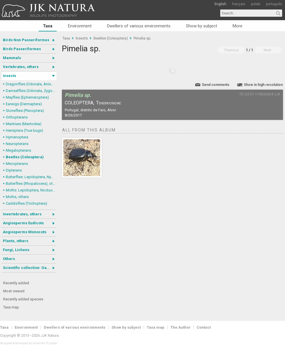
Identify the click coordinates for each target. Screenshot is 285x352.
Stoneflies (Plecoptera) (25, 110)
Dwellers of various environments (138, 26)
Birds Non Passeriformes (26, 40)
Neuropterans (17, 144)
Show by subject (201, 26)
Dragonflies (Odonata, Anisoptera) (31, 84)
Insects (9, 76)
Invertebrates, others (22, 214)
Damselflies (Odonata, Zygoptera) (31, 91)
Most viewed (13, 291)
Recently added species (23, 299)
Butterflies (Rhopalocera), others (31, 183)
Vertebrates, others (21, 67)
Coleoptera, (79, 103)
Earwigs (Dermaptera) (24, 104)
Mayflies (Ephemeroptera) (27, 97)
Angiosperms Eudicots (23, 223)
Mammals (12, 58)
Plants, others (15, 241)
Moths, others (17, 197)
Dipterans (14, 170)
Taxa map (11, 307)
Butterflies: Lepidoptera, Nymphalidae (31, 177)
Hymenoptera (17, 137)
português (274, 4)
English (220, 4)
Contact (204, 327)
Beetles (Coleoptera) (25, 157)
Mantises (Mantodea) (23, 124)
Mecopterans (17, 163)
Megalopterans (18, 150)
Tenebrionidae (108, 103)
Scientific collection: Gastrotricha (29, 268)
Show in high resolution (263, 84)
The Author (180, 327)
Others (9, 259)
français (238, 4)
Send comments (215, 84)
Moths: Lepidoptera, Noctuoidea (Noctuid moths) (31, 190)
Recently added (16, 283)
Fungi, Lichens (16, 250)
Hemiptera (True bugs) (24, 130)
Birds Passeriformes (22, 49)
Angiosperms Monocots (24, 232)
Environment (80, 26)
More (237, 26)
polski (255, 4)
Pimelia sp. (142, 38)
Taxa (47, 26)
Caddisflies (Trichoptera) (26, 203)
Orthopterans (17, 117)
